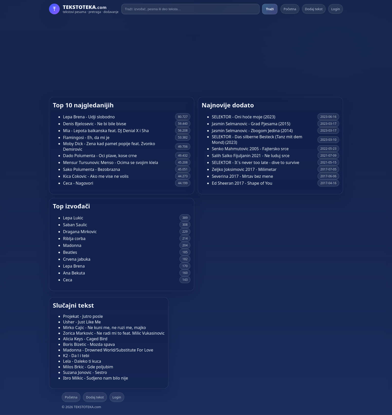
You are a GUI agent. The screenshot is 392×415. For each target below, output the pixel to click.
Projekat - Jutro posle (83, 316)
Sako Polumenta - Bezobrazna (91, 169)
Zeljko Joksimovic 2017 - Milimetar (244, 169)
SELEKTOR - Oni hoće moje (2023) (243, 117)
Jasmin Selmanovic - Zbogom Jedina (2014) (252, 130)
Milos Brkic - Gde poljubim (88, 367)
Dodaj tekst (314, 9)
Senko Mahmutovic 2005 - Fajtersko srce (250, 149)
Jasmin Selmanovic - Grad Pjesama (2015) (251, 124)
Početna (290, 9)
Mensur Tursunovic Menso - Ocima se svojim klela (110, 162)
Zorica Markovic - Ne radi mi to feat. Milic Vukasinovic (114, 333)
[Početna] (83, 9)
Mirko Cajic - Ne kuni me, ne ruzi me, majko (104, 327)
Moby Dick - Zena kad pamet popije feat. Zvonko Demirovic (109, 146)
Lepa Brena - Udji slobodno (89, 117)
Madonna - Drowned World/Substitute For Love (108, 350)
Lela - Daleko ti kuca (82, 361)
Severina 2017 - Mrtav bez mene (242, 176)
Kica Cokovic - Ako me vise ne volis (96, 176)
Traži (270, 9)
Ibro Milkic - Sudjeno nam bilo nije (95, 378)
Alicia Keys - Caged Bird (85, 339)
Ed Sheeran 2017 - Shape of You (242, 183)
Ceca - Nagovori (78, 183)
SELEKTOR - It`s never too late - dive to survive (255, 162)
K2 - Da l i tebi (76, 355)
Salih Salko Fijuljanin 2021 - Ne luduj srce (250, 155)
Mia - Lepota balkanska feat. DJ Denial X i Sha (106, 130)
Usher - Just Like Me (82, 322)
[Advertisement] (196, 55)
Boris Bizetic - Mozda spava (89, 344)
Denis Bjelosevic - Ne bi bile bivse (94, 124)
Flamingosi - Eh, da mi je (86, 137)
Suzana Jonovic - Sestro (85, 372)
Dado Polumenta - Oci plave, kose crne (100, 155)
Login (335, 9)
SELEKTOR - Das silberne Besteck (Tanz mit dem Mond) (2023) (257, 139)
